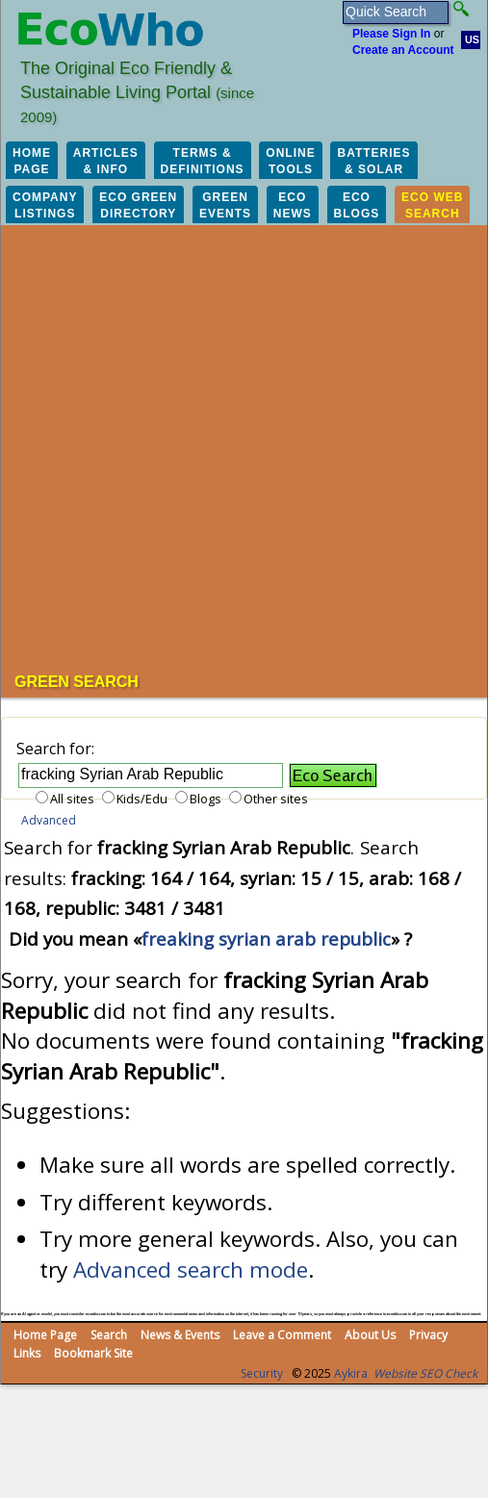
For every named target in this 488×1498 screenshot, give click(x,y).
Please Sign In (391, 33)
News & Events (180, 1335)
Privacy (428, 1335)
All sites (72, 798)
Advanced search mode (190, 1269)
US (472, 39)
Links (26, 1353)
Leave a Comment (282, 1335)
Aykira (351, 1373)
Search (108, 1335)
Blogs (205, 798)
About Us (370, 1335)
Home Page (45, 1335)
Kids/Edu (141, 798)
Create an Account (403, 50)
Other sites (276, 798)
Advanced (48, 820)
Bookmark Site (93, 1353)
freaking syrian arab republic (266, 939)
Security (262, 1373)
